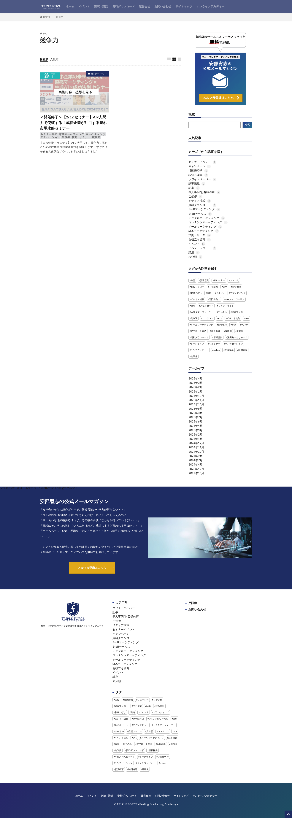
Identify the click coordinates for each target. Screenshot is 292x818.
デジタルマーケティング (206, 218)
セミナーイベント (99, 73)
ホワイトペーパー (202, 179)
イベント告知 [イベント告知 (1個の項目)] (233, 318)
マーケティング (95, 134)
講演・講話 (101, 6)
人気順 (54, 59)
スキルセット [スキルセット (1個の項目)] (206, 305)
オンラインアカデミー (210, 6)
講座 (194, 252)
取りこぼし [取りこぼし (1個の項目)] (196, 293)
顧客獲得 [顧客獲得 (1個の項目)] (222, 324)
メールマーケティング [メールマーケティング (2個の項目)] (202, 324)
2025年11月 (196, 400)
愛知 (74, 137)
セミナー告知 (48, 134)
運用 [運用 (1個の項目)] (193, 305)
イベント (84, 6)
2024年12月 (196, 443)
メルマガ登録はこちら (92, 567)
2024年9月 (195, 456)
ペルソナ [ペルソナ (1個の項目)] (220, 293)
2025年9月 (195, 408)
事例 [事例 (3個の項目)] (234, 324)
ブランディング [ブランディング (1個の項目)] (237, 293)
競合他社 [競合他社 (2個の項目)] (236, 286)
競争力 (59, 16)
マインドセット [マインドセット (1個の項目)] (226, 305)
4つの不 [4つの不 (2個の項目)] (245, 324)
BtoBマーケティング (204, 209)
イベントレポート (202, 248)
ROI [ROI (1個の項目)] (220, 318)
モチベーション (50, 137)
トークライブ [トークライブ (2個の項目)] (197, 343)
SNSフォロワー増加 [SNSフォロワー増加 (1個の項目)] (235, 299)
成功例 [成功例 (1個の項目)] (228, 331)
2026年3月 (195, 382)
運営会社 (144, 6)
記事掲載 (196, 183)
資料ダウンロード (123, 6)
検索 (191, 114)
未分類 (195, 256)
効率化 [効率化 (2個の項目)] (194, 356)
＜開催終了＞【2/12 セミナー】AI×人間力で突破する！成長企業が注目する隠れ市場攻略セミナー (73, 122)
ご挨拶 (195, 196)
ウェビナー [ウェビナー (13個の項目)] (214, 343)
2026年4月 (195, 378)
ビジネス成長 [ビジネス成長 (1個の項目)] (197, 299)
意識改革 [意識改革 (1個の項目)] (229, 350)
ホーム (70, 6)
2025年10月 (196, 404)
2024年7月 (195, 460)
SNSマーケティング (203, 230)
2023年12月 (196, 469)
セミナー (84, 137)
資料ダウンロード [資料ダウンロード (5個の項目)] (200, 337)
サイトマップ (183, 6)
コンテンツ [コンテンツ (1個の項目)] (207, 318)
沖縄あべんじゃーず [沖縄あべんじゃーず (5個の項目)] (237, 337)
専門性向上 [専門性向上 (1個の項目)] (214, 299)
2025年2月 (195, 434)
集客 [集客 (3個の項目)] (193, 280)
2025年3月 (195, 430)
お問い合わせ (162, 6)
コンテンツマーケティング (208, 222)
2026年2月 (195, 387)
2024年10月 (196, 451)
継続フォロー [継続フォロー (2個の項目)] (238, 312)
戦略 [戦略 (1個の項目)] (209, 293)
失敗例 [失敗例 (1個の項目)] (240, 331)
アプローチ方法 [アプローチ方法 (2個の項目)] (198, 331)
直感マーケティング (71, 134)
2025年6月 (195, 421)
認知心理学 (198, 175)
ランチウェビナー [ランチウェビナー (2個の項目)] (200, 350)
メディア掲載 (199, 200)
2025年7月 (195, 417)
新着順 (44, 59)
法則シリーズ (199, 235)
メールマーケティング (205, 226)
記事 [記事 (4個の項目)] (225, 286)
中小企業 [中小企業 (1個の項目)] (213, 286)
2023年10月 (196, 473)
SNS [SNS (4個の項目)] (247, 318)
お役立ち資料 (199, 239)
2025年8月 (195, 412)
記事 (194, 187)
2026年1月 (195, 391)
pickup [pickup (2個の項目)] (216, 350)
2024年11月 (196, 447)
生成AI (66, 137)
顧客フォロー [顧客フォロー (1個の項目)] (197, 286)
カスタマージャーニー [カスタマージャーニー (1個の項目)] (202, 312)
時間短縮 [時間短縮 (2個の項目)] (242, 350)
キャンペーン (199, 166)
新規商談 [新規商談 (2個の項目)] (215, 331)
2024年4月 (195, 464)
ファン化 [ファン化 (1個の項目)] (234, 280)
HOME (46, 17)
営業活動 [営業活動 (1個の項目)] (204, 280)
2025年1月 (195, 438)
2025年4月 (195, 425)
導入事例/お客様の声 (204, 192)
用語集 (192, 603)
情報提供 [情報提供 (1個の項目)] (217, 337)
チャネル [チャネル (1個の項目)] (222, 312)
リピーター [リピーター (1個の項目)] (219, 280)
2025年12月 (196, 395)
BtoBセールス (200, 213)
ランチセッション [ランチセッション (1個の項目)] (234, 343)
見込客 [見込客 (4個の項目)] (194, 318)
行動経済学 (198, 170)
